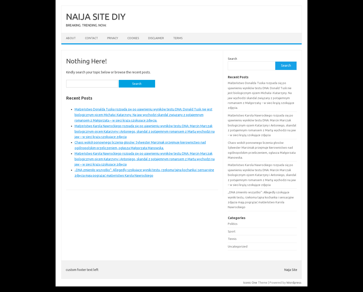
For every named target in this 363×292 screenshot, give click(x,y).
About (71, 38)
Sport (231, 231)
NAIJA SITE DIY (95, 16)
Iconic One (250, 282)
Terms (177, 38)
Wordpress (293, 282)
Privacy (112, 38)
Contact (91, 38)
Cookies (133, 38)
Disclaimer (156, 38)
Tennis (232, 238)
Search (232, 58)
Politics (233, 223)
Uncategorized (237, 246)
